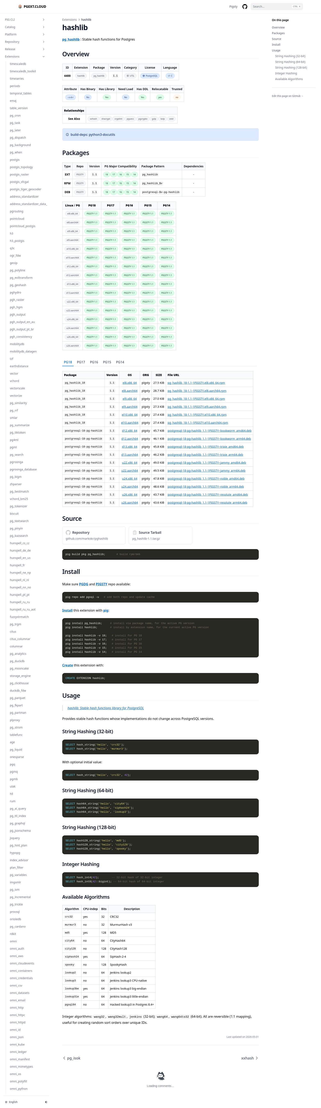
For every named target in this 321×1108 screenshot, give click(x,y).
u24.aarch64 (129, 486)
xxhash (250, 1058)
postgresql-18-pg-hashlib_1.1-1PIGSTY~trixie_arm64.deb (205, 455)
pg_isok (71, 1058)
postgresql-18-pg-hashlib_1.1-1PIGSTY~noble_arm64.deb (206, 486)
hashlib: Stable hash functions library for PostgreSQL (106, 708)
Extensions (69, 20)
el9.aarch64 (129, 407)
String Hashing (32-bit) (290, 56)
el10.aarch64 (129, 423)
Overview (278, 27)
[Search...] (277, 6)
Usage (276, 50)
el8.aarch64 (129, 391)
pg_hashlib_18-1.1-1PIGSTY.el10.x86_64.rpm (197, 415)
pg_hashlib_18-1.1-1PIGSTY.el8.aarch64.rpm (197, 391)
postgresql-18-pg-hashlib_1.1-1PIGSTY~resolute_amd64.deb (208, 494)
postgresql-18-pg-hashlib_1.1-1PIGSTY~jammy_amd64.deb (207, 462)
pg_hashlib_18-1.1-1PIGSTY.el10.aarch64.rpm (198, 423)
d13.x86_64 (129, 447)
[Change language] (22, 1102)
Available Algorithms (289, 79)
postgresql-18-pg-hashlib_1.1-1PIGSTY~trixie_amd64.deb (206, 447)
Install (276, 44)
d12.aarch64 (129, 439)
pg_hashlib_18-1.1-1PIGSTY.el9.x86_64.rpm (196, 399)
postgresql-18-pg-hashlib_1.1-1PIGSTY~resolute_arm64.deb (207, 502)
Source (276, 39)
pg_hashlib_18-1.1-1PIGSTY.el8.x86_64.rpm (196, 383)
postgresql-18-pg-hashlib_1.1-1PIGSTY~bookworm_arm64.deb (209, 439)
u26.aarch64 (129, 502)
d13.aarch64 (129, 455)
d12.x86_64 (129, 431)
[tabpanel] (160, 436)
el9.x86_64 (130, 399)
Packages (278, 33)
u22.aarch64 (129, 470)
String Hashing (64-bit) (290, 62)
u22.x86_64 (129, 462)
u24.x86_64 (129, 478)
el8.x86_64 (130, 383)
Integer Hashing (286, 73)
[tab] (68, 362)
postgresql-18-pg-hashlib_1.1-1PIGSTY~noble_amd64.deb (206, 478)
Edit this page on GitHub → (288, 96)
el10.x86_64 (130, 415)
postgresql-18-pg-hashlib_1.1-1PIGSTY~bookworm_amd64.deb (210, 431)
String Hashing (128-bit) (291, 67)
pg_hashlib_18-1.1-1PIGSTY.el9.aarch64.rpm (197, 407)
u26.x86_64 (129, 494)
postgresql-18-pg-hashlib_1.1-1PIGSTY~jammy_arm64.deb (206, 470)
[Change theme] (46, 1102)
